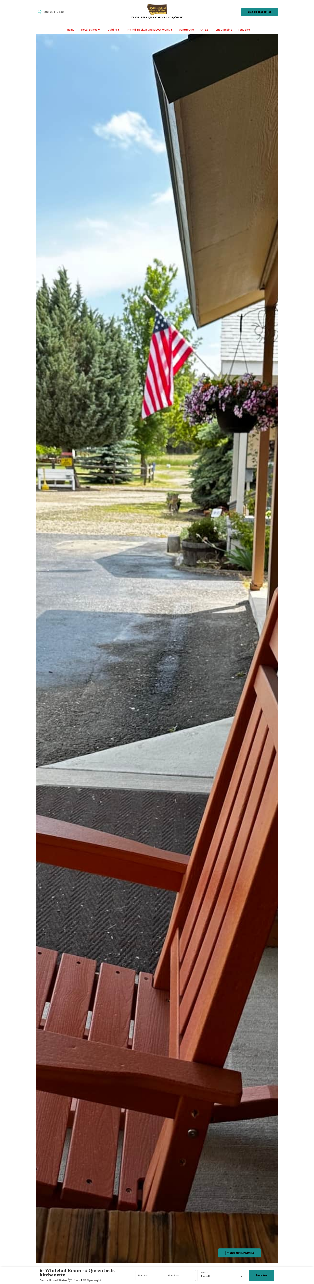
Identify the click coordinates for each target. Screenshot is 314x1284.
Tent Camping (223, 29)
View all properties (259, 12)
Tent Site (244, 29)
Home (70, 29)
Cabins (113, 30)
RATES (203, 29)
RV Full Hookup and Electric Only (149, 30)
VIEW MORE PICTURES (239, 1253)
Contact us (186, 29)
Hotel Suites (90, 30)
